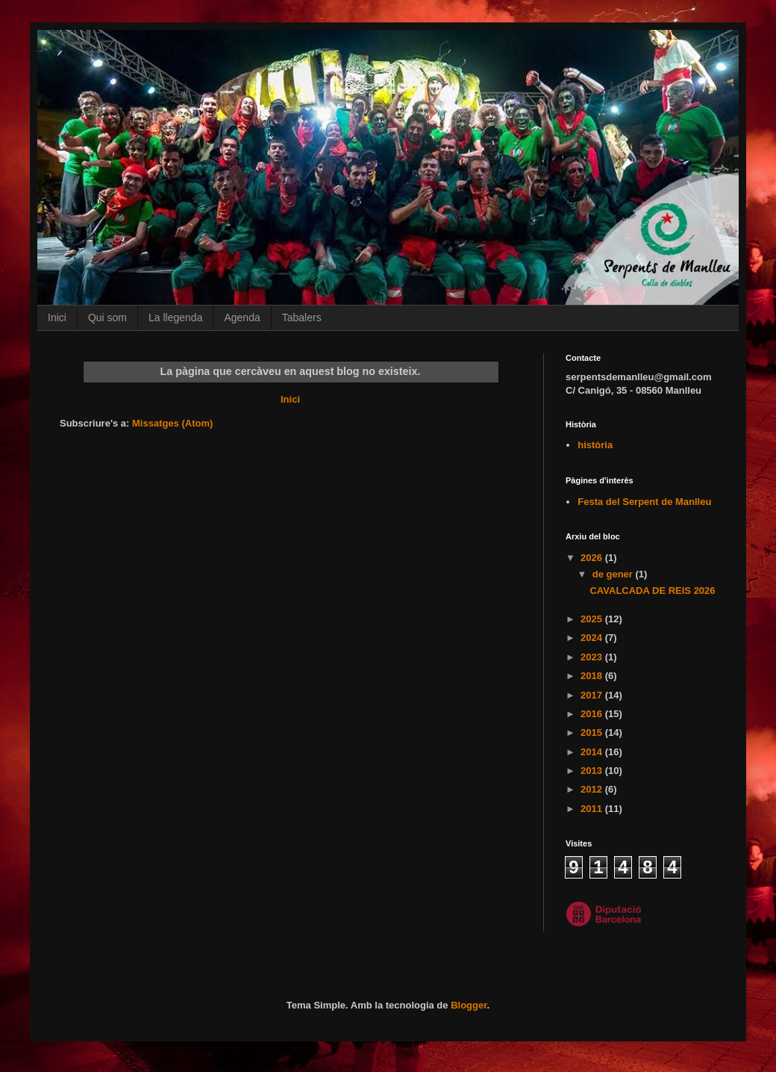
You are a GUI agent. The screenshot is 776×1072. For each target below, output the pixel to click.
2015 (593, 732)
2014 (593, 751)
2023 (593, 657)
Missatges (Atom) (172, 423)
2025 (593, 619)
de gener (614, 574)
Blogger (468, 1005)
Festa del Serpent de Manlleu (644, 501)
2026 (593, 557)
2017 (593, 695)
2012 (593, 789)
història (595, 444)
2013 (593, 770)
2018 (593, 675)
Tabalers (302, 317)
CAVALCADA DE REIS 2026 (652, 590)
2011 (593, 808)
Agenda (242, 317)
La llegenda (175, 317)
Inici (57, 317)
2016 (593, 713)
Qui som (107, 317)
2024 (593, 637)
